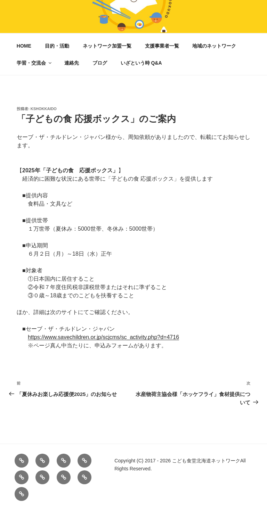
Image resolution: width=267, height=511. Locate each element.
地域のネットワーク (214, 46)
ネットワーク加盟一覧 (107, 46)
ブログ (99, 63)
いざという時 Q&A (141, 63)
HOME (24, 46)
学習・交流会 (34, 63)
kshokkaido (44, 109)
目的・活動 (57, 46)
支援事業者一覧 (162, 46)
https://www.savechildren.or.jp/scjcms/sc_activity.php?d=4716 (103, 337)
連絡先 (71, 63)
